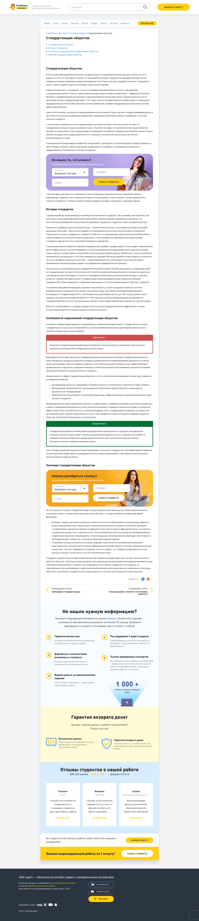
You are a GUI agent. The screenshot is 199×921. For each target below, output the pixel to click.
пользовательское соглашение (62, 883)
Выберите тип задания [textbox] (67, 489)
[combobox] (70, 172)
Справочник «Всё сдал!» (57, 33)
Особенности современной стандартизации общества (73, 51)
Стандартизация (77, 33)
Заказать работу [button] (173, 7)
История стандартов (57, 48)
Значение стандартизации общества (65, 55)
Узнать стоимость (109, 182)
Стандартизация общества (60, 45)
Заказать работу (139, 840)
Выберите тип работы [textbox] (67, 173)
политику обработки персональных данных (37, 886)
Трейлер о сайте (100, 892)
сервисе (111, 618)
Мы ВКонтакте (100, 884)
